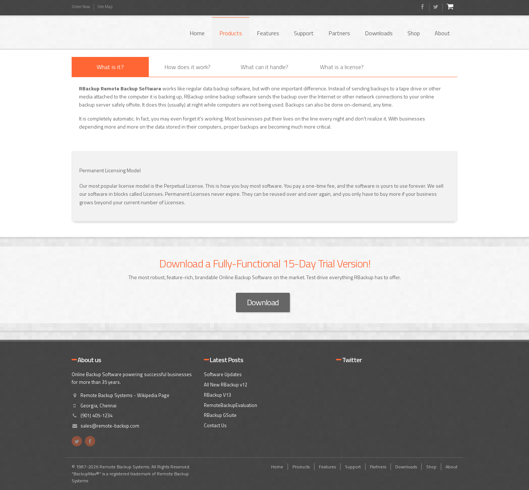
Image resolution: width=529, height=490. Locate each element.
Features (268, 33)
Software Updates (223, 374)
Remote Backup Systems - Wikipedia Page (124, 395)
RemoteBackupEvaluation (230, 405)
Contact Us (215, 425)
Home (197, 33)
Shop (413, 33)
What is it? (110, 66)
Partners (339, 33)
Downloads (379, 33)
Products (230, 33)
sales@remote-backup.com (109, 425)
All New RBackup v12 (225, 384)
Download (263, 302)
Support (304, 33)
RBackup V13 (217, 395)
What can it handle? (264, 66)
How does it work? (187, 66)
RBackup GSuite (220, 415)
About (442, 33)
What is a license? (342, 66)
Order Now (81, 7)
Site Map (105, 7)
